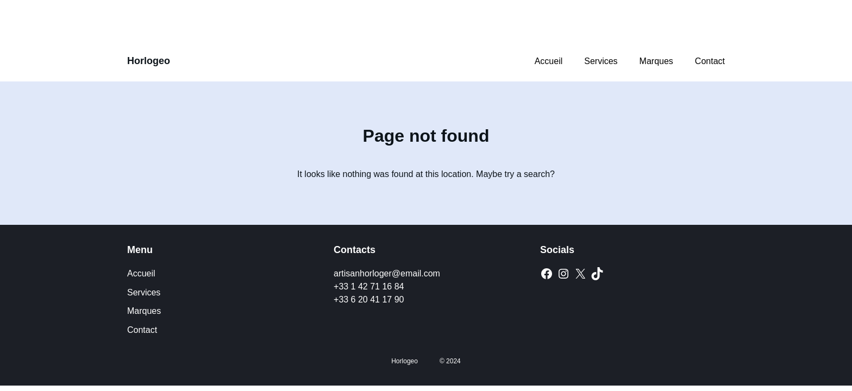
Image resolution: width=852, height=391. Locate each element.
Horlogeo (148, 60)
